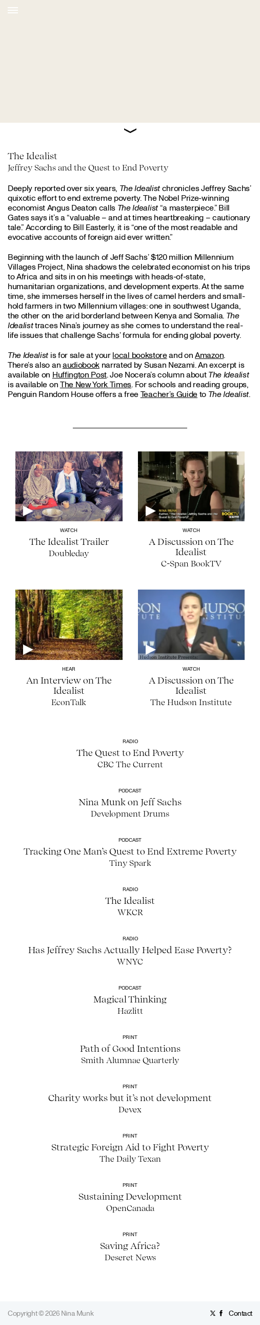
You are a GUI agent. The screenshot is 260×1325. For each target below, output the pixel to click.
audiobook (81, 364)
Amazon (209, 355)
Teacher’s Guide (169, 394)
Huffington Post (79, 374)
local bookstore (139, 355)
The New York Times (95, 384)
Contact (240, 1313)
